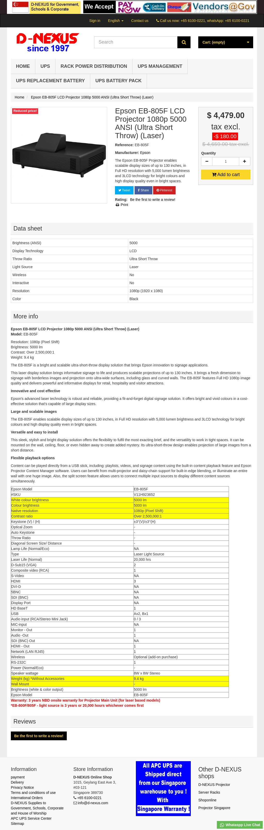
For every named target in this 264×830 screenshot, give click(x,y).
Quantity (208, 153)
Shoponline (208, 800)
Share (143, 190)
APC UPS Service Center (31, 818)
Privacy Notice (22, 787)
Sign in (94, 21)
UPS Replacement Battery (50, 80)
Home (23, 66)
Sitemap (17, 823)
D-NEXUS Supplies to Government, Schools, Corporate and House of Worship (37, 808)
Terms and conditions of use (33, 793)
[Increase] (244, 161)
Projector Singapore (214, 808)
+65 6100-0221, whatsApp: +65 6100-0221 (215, 21)
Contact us (139, 21)
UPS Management (160, 66)
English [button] (115, 21)
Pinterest (164, 190)
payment (18, 777)
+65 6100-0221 (89, 798)
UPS (45, 66)
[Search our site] (136, 42)
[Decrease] (206, 161)
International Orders (27, 798)
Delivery (17, 782)
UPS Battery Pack (118, 80)
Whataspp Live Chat (239, 825)
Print (121, 205)
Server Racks (209, 792)
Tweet (124, 190)
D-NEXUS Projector (214, 785)
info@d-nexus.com (93, 803)
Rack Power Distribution (94, 66)
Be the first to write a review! (152, 200)
